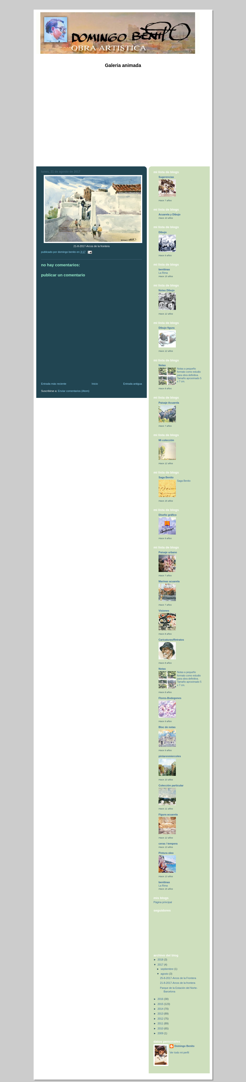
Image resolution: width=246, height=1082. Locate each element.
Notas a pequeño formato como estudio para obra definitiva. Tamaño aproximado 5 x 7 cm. (189, 375)
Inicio (95, 383)
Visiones (164, 610)
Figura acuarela (168, 814)
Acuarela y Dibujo (169, 214)
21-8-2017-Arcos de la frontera (177, 982)
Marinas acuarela (169, 581)
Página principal (163, 902)
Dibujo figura (166, 327)
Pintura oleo (166, 852)
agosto (165, 973)
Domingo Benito (184, 1046)
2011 (161, 1023)
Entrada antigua (132, 383)
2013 (161, 1013)
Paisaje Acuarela (169, 402)
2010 (161, 1028)
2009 (161, 1033)
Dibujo (163, 232)
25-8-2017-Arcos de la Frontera (178, 978)
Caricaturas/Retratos (171, 639)
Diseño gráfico (168, 514)
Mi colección (166, 440)
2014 (161, 1008)
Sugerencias (166, 177)
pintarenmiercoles (170, 756)
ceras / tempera (168, 843)
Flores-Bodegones (170, 698)
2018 (161, 959)
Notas (162, 365)
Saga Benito (166, 477)
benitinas (164, 269)
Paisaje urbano (168, 552)
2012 (161, 1018)
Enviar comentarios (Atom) (73, 390)
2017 (161, 964)
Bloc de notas (167, 727)
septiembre (167, 968)
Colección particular (171, 785)
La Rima (163, 273)
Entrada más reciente (53, 383)
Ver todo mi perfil (179, 1052)
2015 (161, 1004)
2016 (161, 998)
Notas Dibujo (166, 290)
